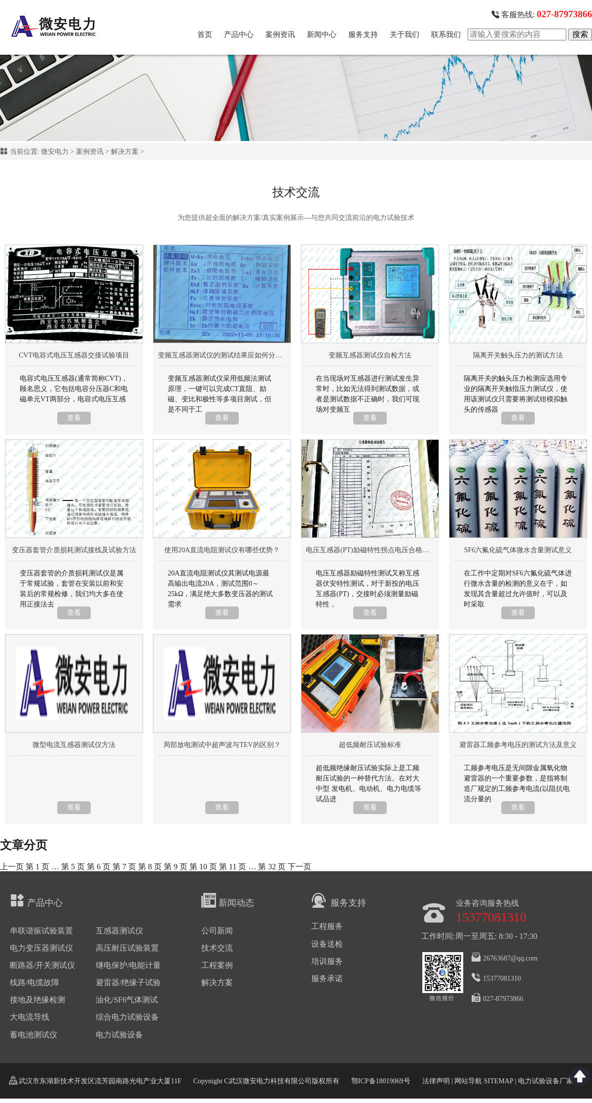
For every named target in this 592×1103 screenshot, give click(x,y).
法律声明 (436, 1081)
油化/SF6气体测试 (127, 1000)
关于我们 (404, 34)
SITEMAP (498, 1081)
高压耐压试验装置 (127, 948)
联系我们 (446, 34)
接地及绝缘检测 (37, 1000)
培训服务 (327, 961)
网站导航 (468, 1081)
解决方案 (125, 151)
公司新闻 (217, 930)
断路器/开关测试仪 (42, 965)
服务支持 (363, 34)
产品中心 (239, 34)
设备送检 (327, 944)
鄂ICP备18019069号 (380, 1081)
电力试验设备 (119, 1035)
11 (232, 866)
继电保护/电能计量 (128, 965)
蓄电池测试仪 (33, 1035)
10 (203, 866)
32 (272, 866)
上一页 (12, 866)
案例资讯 (280, 34)
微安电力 (55, 151)
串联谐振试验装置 (41, 930)
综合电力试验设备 (127, 1017)
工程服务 (327, 926)
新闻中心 (321, 34)
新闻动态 (227, 900)
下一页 (299, 866)
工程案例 (217, 965)
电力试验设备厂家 (545, 1081)
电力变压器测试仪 (41, 948)
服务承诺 (327, 978)
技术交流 (217, 948)
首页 (204, 34)
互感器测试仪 (119, 930)
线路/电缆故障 (34, 982)
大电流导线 (29, 1017)
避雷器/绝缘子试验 (128, 982)
